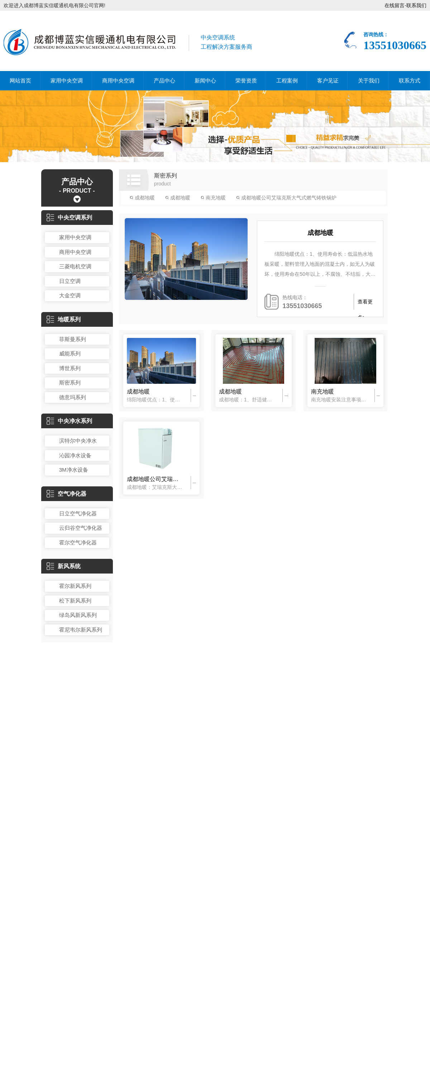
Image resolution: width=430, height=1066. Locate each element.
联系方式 (409, 80)
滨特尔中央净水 (78, 441)
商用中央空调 (118, 80)
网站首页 (20, 80)
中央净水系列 (69, 421)
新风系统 (64, 566)
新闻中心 (205, 80)
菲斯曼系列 (72, 339)
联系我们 (416, 5)
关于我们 (368, 80)
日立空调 (70, 281)
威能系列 (70, 353)
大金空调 (70, 295)
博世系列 (70, 368)
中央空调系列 (69, 217)
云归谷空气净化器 (80, 528)
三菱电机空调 (75, 266)
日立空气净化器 (78, 513)
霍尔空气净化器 (78, 542)
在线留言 (394, 5)
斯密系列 (70, 382)
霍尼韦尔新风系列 (80, 630)
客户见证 (328, 80)
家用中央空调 (67, 80)
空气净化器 (66, 494)
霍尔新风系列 (75, 586)
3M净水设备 (73, 470)
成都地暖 (142, 198)
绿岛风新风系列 (78, 615)
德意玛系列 (72, 397)
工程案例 (287, 80)
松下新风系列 (75, 601)
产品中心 (164, 80)
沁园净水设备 (75, 455)
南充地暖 (213, 198)
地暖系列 (64, 319)
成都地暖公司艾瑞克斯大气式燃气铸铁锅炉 (286, 198)
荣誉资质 (246, 80)
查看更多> (365, 304)
